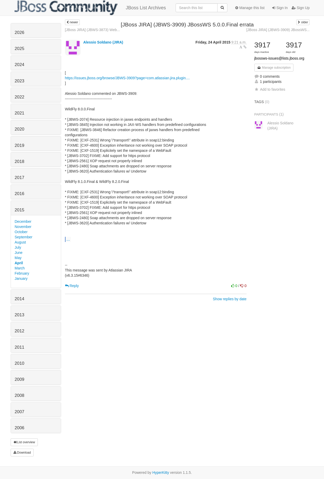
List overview (24, 442)
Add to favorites (269, 89)
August (20, 242)
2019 (19, 145)
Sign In (279, 8)
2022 (19, 97)
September (23, 237)
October (21, 232)
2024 (19, 64)
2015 (19, 210)
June (19, 253)
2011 (19, 347)
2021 (19, 113)
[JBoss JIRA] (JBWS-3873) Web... (92, 30)
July (18, 247)
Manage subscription (274, 67)
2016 (19, 193)
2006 (19, 427)
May (18, 258)
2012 (19, 330)
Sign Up (301, 8)
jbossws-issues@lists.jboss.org (279, 58)
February (22, 273)
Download (22, 452)
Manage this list (249, 8)
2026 (19, 32)
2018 (19, 161)
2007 (19, 411)
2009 (19, 379)
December (23, 221)
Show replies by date (230, 299)
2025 (19, 48)
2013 (19, 314)
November (23, 227)
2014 (19, 298)
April (19, 263)
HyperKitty (160, 472)
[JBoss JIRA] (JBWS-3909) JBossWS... (277, 30)
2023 (19, 80)
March (20, 268)
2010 (19, 363)
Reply (72, 286)
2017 (19, 177)
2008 (19, 395)
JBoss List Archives (90, 7)
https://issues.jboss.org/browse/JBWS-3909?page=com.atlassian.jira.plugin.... (127, 78)
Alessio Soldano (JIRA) (103, 42)
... (68, 239)
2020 (19, 129)
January (21, 278)
